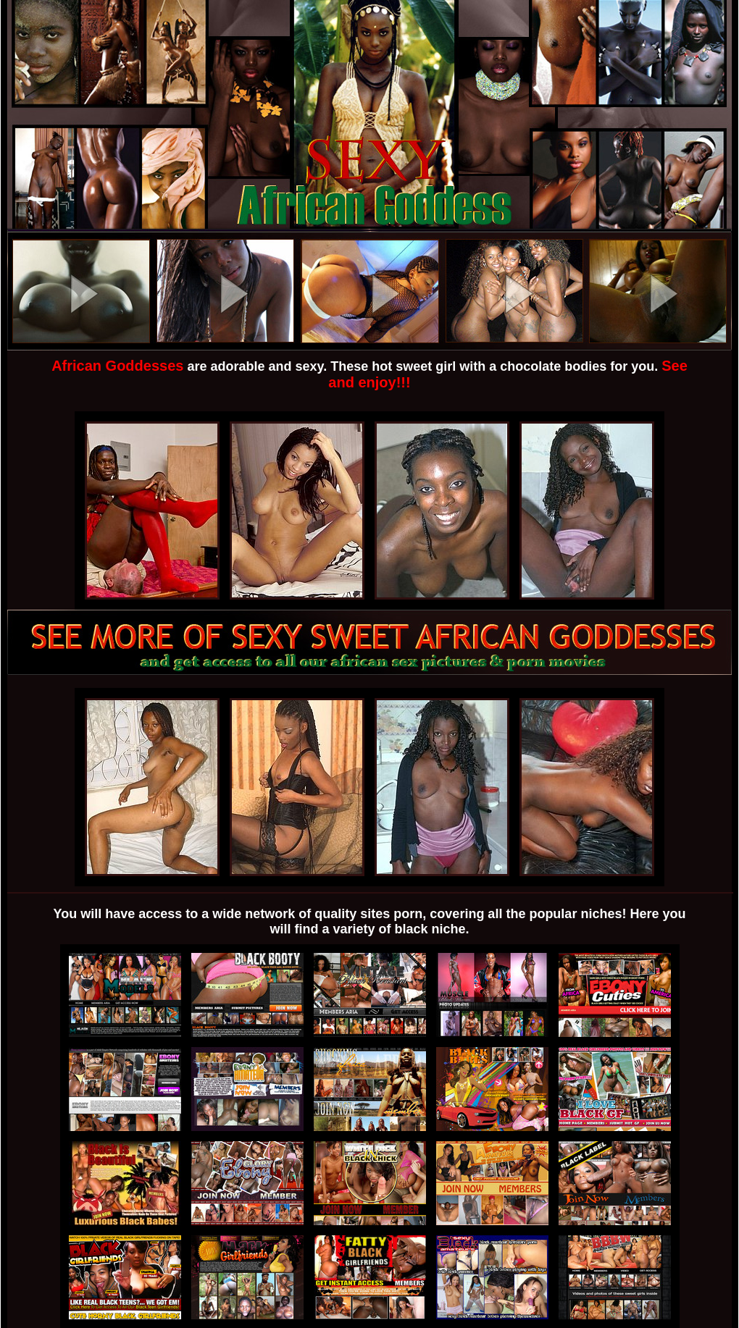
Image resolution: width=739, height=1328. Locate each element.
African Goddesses (117, 366)
